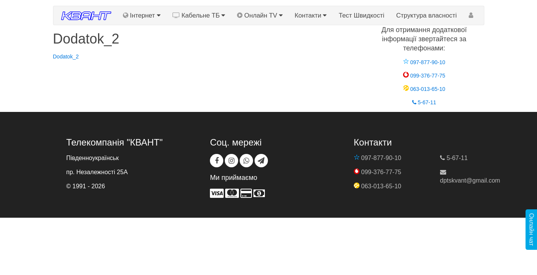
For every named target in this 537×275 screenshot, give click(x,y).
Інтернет (142, 15)
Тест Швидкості (361, 15)
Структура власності (426, 15)
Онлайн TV (260, 15)
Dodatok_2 (66, 56)
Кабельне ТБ (199, 15)
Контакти (311, 15)
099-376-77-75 (424, 76)
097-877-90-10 (424, 62)
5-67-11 (424, 102)
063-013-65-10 (424, 89)
